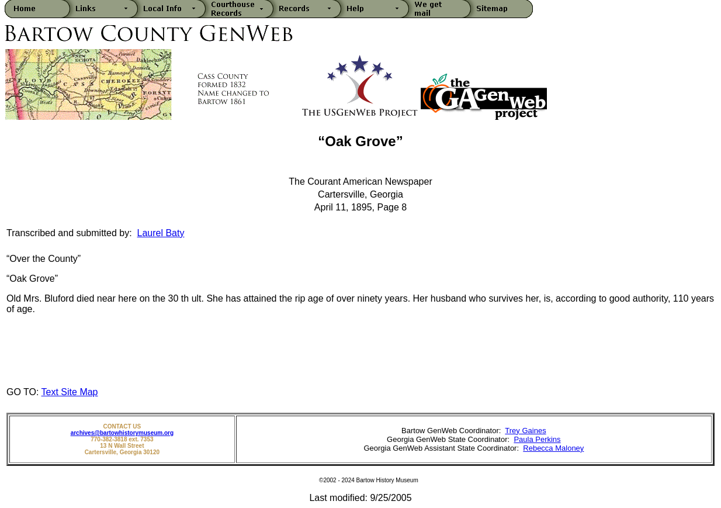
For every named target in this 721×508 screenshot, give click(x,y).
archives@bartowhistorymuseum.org (122, 433)
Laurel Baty (161, 233)
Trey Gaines (525, 430)
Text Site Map (69, 392)
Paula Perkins (537, 439)
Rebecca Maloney (553, 448)
